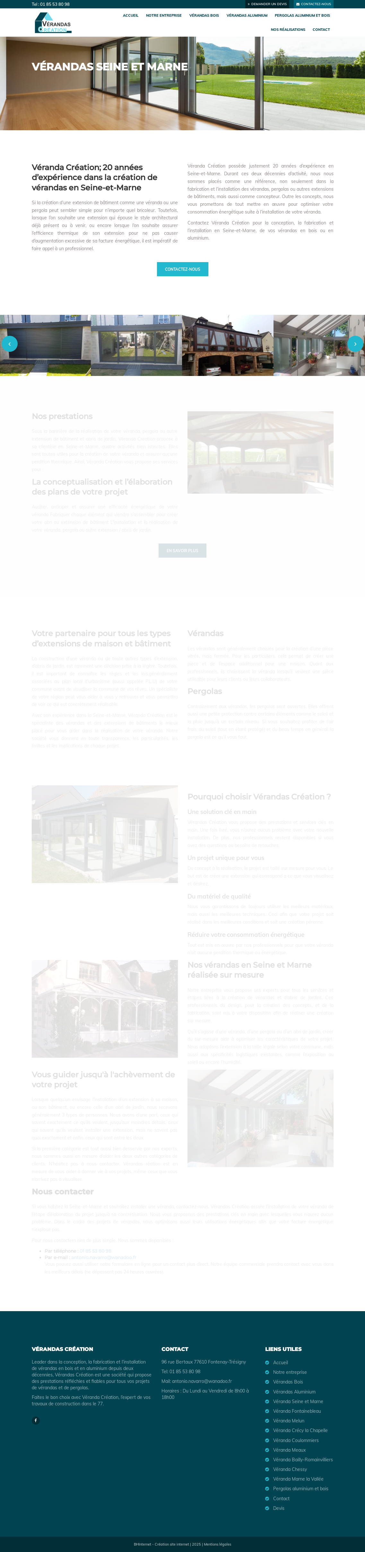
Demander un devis (267, 4)
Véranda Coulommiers (296, 1440)
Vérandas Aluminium (247, 15)
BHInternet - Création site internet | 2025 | (169, 1544)
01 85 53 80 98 (55, 4)
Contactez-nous (313, 4)
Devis (278, 1508)
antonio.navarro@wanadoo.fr (202, 1381)
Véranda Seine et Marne (298, 1401)
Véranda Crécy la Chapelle (300, 1430)
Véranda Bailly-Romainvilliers (303, 1460)
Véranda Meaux (289, 1450)
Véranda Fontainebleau (297, 1411)
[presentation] (10, 344)
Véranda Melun (288, 1421)
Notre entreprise (164, 15)
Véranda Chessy (290, 1469)
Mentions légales (217, 1544)
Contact (321, 29)
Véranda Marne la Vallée (298, 1479)
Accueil (130, 15)
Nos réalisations (288, 29)
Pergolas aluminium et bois (302, 15)
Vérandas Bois (204, 15)
